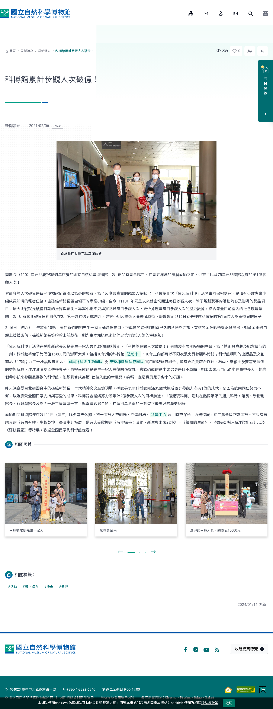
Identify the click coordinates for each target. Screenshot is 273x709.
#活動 (12, 587)
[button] (250, 13)
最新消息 (26, 51)
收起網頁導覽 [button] (246, 649)
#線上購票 (31, 587)
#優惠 (48, 587)
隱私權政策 (209, 703)
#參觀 (63, 587)
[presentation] (120, 552)
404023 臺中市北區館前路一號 (30, 689)
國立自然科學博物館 (35, 14)
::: (182, 13)
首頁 (12, 51)
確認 (228, 703)
